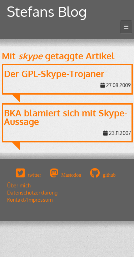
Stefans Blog (47, 11)
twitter (34, 174)
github (109, 174)
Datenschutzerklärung (32, 193)
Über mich (19, 185)
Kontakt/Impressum (30, 200)
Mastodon (71, 174)
